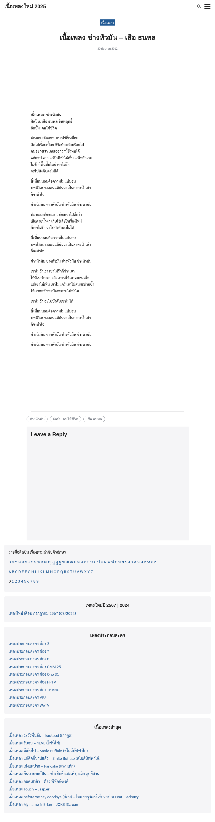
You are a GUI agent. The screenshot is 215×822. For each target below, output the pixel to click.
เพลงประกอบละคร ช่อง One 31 (34, 674)
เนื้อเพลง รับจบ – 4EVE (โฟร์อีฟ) (34, 742)
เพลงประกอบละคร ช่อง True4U (34, 689)
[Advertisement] (107, 83)
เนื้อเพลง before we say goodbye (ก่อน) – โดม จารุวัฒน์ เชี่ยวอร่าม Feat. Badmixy (74, 796)
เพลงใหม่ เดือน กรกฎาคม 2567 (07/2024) (42, 613)
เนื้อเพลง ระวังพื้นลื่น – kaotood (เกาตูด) (40, 735)
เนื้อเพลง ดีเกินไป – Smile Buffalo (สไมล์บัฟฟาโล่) (48, 750)
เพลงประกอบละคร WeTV (29, 705)
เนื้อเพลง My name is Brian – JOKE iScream (44, 804)
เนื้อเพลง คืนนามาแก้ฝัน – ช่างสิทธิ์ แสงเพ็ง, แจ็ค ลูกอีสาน (54, 773)
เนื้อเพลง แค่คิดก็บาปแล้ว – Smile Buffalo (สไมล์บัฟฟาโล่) (54, 758)
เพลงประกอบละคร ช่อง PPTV (32, 681)
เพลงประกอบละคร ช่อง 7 (29, 651)
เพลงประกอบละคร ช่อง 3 (29, 643)
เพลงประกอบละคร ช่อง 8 (29, 658)
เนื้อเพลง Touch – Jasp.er (29, 788)
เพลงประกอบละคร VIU (27, 697)
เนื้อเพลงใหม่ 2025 (25, 6)
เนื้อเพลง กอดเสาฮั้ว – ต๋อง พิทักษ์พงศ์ (38, 781)
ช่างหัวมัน (37, 419)
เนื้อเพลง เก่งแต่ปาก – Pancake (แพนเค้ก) (42, 765)
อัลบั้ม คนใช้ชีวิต (65, 419)
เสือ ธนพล (94, 419)
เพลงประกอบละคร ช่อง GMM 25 (35, 666)
